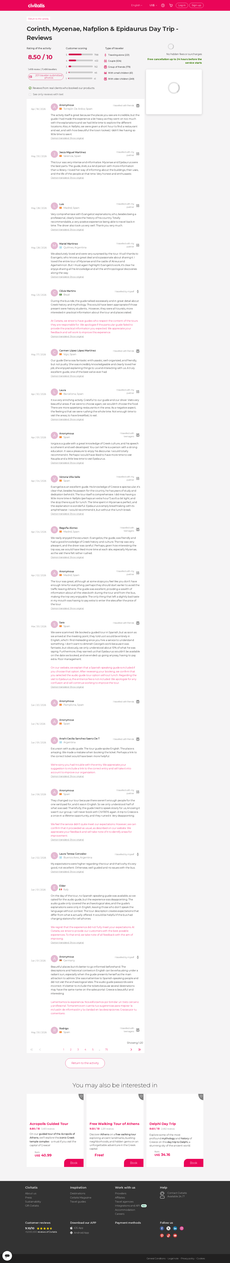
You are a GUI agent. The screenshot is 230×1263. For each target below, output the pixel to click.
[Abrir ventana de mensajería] (7, 1256)
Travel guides (78, 1201)
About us (30, 1193)
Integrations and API (127, 1205)
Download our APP (83, 1222)
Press (28, 1197)
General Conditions (156, 1258)
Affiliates (120, 1197)
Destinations (77, 1193)
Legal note (173, 1258)
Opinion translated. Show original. (67, 138)
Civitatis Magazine (80, 1197)
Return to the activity (38, 18)
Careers (119, 1213)
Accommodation (125, 1209)
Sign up (196, 5)
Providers (120, 1193)
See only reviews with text (48, 94)
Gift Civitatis (32, 1205)
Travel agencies (124, 1201)
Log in (182, 5)
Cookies (201, 1258)
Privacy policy (187, 1258)
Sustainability (33, 1201)
